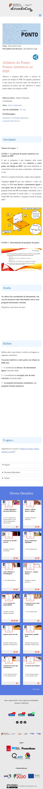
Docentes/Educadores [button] (12, 472)
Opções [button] (7, 465)
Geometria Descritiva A (11, 121)
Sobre (6, 700)
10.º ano (23, 110)
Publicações (25, 703)
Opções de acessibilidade (30, 700)
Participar (17, 703)
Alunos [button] (7, 478)
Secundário (7, 118)
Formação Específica (20, 118)
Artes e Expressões (15, 105)
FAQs (20, 700)
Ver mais (36, 689)
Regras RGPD (13, 700)
